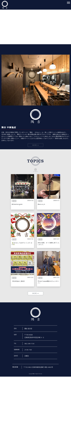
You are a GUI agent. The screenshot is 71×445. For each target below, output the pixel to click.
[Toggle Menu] (68, 3)
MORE (35, 146)
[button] (3, 22)
